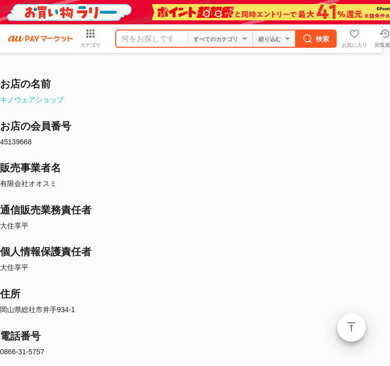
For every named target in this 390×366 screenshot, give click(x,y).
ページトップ (351, 327)
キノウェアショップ (32, 100)
